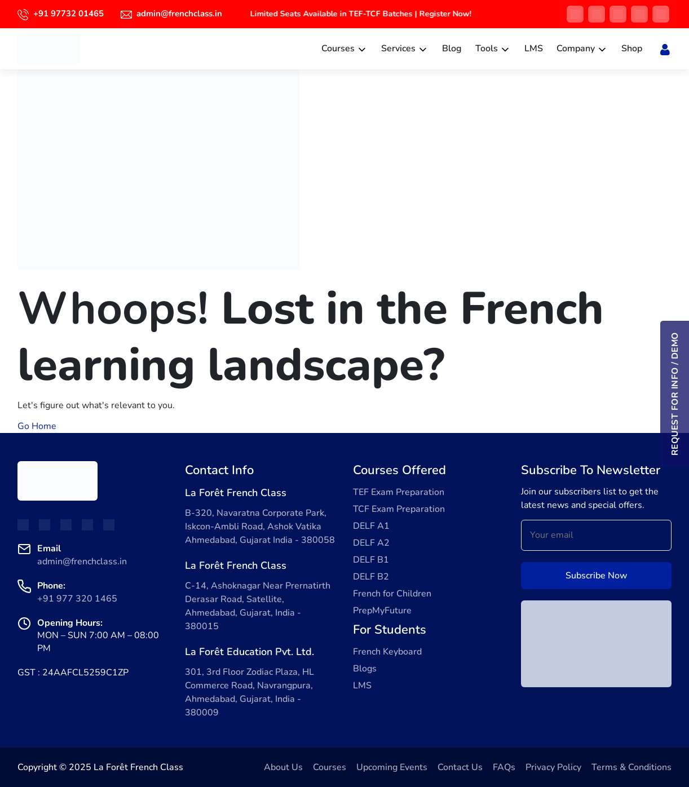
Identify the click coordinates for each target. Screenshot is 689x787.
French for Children (392, 593)
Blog (452, 48)
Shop (631, 48)
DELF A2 (371, 543)
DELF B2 (371, 577)
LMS (533, 48)
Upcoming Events (391, 767)
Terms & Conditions (631, 767)
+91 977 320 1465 (77, 599)
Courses (338, 48)
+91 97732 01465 (68, 13)
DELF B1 (371, 560)
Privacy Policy (553, 767)
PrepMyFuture (382, 610)
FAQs (504, 767)
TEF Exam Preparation (398, 492)
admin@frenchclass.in (179, 13)
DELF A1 (371, 526)
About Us (283, 767)
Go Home (36, 426)
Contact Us (460, 767)
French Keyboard (387, 651)
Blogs (365, 668)
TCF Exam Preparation (399, 509)
